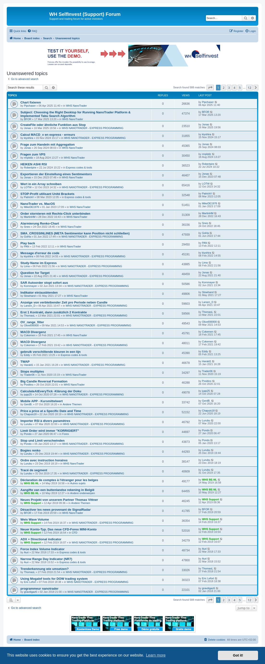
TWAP (25, 361)
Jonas (27, 128)
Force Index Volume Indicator (42, 549)
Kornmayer (30, 285)
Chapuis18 (30, 414)
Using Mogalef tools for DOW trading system (54, 578)
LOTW (28, 187)
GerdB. (28, 404)
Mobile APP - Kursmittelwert (41, 401)
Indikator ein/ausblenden (39, 292)
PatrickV (29, 197)
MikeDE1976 (31, 207)
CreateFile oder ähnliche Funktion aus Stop (53, 125)
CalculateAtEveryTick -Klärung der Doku (50, 391)
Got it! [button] (238, 655)
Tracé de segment (33, 470)
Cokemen (29, 335)
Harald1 (28, 364)
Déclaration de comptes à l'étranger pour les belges (59, 480)
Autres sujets (78, 483)
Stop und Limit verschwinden (42, 440)
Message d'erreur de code (39, 253)
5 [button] (240, 87)
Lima (27, 266)
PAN (26, 246)
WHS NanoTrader (76, 105)
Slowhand (30, 295)
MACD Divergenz (33, 332)
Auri (26, 552)
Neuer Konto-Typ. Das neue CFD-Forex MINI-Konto (58, 529)
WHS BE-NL (31, 483)
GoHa (27, 236)
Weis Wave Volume (34, 519)
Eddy (27, 355)
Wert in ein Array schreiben (41, 184)
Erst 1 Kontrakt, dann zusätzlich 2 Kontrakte (53, 312)
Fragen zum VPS (32, 154)
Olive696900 (31, 325)
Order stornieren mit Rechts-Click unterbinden (55, 213)
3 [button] (229, 87)
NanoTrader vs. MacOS (37, 204)
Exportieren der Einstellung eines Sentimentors (56, 174)
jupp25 (28, 394)
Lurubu (28, 424)
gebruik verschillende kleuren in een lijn (50, 352)
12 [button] (249, 87)
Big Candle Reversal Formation (44, 381)
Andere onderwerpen (82, 493)
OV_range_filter (32, 322)
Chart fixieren (30, 102)
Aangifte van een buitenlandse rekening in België (57, 490)
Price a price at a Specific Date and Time (50, 411)
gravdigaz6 (30, 591)
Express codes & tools (79, 167)
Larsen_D (30, 305)
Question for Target (34, 273)
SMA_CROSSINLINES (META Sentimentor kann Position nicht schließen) (74, 233)
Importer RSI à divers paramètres (45, 421)
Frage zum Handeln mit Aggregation (47, 144)
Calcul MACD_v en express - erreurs (47, 134)
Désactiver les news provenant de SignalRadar (55, 509)
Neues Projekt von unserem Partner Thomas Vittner (59, 500)
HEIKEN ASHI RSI (33, 164)
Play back (27, 243)
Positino (28, 384)
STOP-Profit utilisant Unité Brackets (47, 194)
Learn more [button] (156, 655)
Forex (65, 433)
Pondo (28, 433)
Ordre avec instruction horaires (44, 460)
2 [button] (223, 87)
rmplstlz (28, 157)
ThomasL (29, 315)
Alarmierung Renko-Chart (39, 223)
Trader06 (29, 374)
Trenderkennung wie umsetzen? (44, 569)
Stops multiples (32, 371)
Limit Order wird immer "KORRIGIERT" (49, 430)
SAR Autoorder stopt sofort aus (44, 282)
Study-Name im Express (38, 263)
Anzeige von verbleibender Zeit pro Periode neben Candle (63, 302)
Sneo (27, 226)
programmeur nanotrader (39, 588)
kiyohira (28, 137)
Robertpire (30, 167)
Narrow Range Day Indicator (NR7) (46, 559)
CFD (74, 532)
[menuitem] (32, 31)
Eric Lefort (30, 581)
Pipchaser (30, 105)
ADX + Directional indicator (40, 539)
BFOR (27, 119)
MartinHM (30, 216)
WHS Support (32, 503)
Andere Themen (72, 404)
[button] (210, 87)
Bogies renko (30, 450)
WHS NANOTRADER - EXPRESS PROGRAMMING (92, 128)
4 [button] (234, 87)
